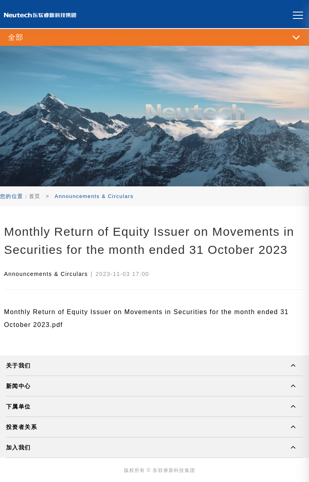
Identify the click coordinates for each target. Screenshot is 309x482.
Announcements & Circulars (46, 274)
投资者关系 (21, 427)
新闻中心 (18, 386)
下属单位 (18, 406)
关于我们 (18, 365)
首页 (35, 196)
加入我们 (18, 447)
